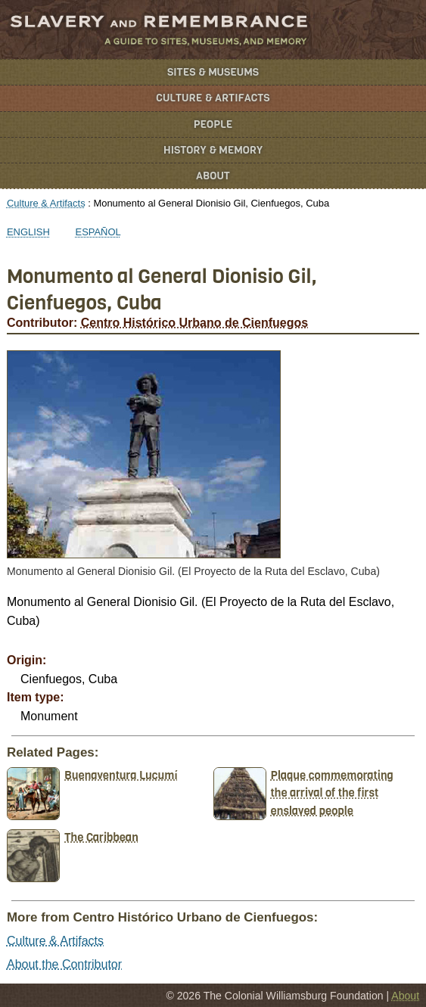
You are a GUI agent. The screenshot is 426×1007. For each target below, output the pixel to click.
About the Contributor (64, 964)
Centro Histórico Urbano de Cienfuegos (194, 322)
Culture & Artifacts (212, 98)
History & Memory (213, 150)
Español (98, 232)
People (213, 124)
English (28, 232)
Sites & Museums (213, 72)
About (213, 176)
